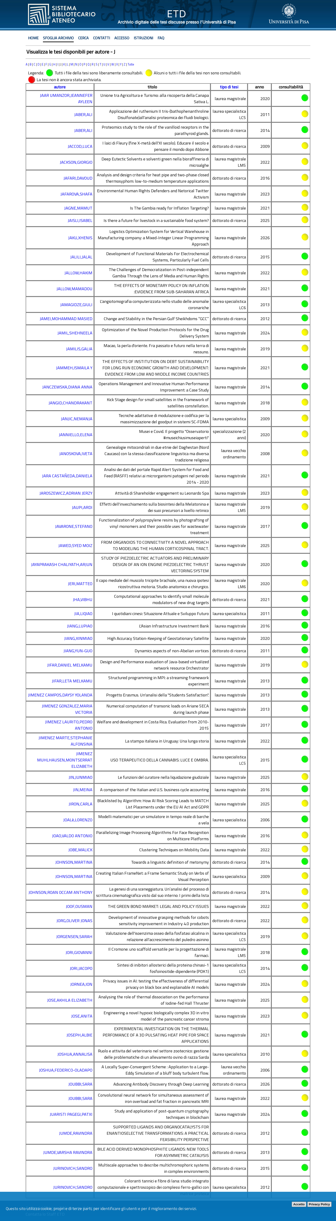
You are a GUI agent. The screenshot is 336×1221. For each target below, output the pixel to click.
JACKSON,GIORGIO (76, 162)
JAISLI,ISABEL (80, 220)
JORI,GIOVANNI (79, 952)
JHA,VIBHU (82, 599)
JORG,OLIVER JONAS (74, 920)
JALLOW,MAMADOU (74, 289)
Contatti (101, 38)
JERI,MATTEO (80, 583)
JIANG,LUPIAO (79, 626)
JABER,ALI (83, 114)
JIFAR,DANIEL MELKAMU (69, 665)
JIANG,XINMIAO (78, 638)
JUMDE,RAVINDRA (75, 1133)
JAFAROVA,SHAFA (76, 194)
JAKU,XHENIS (80, 238)
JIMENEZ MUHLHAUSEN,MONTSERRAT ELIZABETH (64, 759)
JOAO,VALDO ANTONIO (72, 836)
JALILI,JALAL (81, 257)
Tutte (131, 64)
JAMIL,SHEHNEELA (74, 333)
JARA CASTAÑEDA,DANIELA (67, 476)
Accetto (299, 1204)
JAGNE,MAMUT (78, 208)
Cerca (83, 38)
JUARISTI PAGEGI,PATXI (71, 1114)
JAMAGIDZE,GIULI (76, 304)
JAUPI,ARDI (82, 507)
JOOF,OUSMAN (79, 906)
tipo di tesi (229, 87)
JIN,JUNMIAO (80, 777)
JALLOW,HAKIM (78, 273)
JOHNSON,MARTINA (73, 862)
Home (33, 38)
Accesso (121, 38)
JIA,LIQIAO (83, 613)
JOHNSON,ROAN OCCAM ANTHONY (60, 892)
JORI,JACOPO (81, 968)
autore (60, 87)
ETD (176, 14)
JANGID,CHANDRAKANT (70, 403)
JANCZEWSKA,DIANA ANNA (67, 387)
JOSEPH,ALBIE (79, 1035)
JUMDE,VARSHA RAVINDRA (67, 1152)
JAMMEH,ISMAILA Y (74, 368)
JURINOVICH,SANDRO (72, 1168)
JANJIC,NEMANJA (76, 419)
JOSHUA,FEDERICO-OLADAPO (65, 1070)
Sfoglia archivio (58, 38)
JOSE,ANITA (81, 1016)
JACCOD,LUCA (80, 146)
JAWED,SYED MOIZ (75, 545)
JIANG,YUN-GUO (77, 651)
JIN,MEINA (82, 789)
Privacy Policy (319, 1204)
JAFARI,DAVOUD (77, 178)
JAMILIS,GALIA (79, 349)
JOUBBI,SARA (80, 1084)
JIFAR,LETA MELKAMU (72, 681)
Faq (161, 38)
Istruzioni (143, 38)
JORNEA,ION (81, 984)
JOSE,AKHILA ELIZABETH (69, 1000)
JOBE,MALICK (80, 850)
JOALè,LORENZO (77, 820)
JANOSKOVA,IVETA (75, 453)
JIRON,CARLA (80, 804)
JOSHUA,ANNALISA (74, 1054)
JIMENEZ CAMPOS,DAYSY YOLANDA (60, 695)
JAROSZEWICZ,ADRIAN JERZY (65, 493)
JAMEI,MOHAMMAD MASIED (66, 318)
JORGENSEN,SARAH (74, 936)
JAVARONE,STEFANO (73, 526)
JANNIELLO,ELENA (75, 434)
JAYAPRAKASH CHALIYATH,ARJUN (61, 564)
